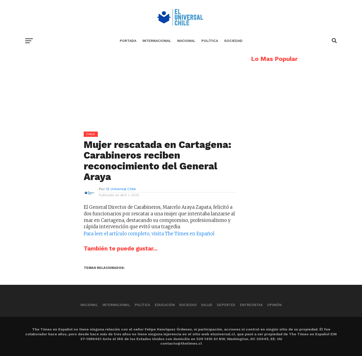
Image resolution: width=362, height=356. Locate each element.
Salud (206, 305)
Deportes (226, 305)
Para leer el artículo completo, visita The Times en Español (149, 234)
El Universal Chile (121, 189)
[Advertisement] (130, 91)
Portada (128, 41)
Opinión (274, 305)
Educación (165, 305)
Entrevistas (251, 305)
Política (209, 41)
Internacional (156, 41)
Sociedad (233, 41)
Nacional (186, 41)
